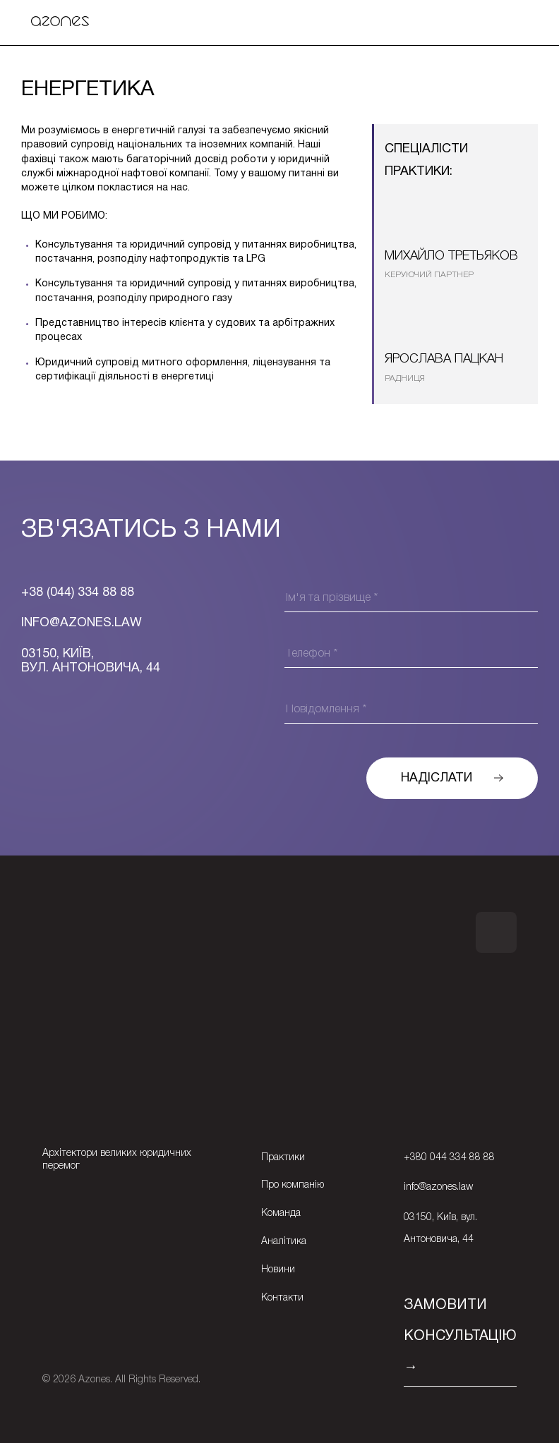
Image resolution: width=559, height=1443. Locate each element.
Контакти (282, 1298)
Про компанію (292, 1185)
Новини (278, 1269)
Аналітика (283, 1241)
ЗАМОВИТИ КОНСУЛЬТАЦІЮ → (460, 1336)
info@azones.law (438, 1187)
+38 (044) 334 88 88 (77, 593)
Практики (283, 1157)
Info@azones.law (81, 623)
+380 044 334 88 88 (449, 1157)
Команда (281, 1213)
